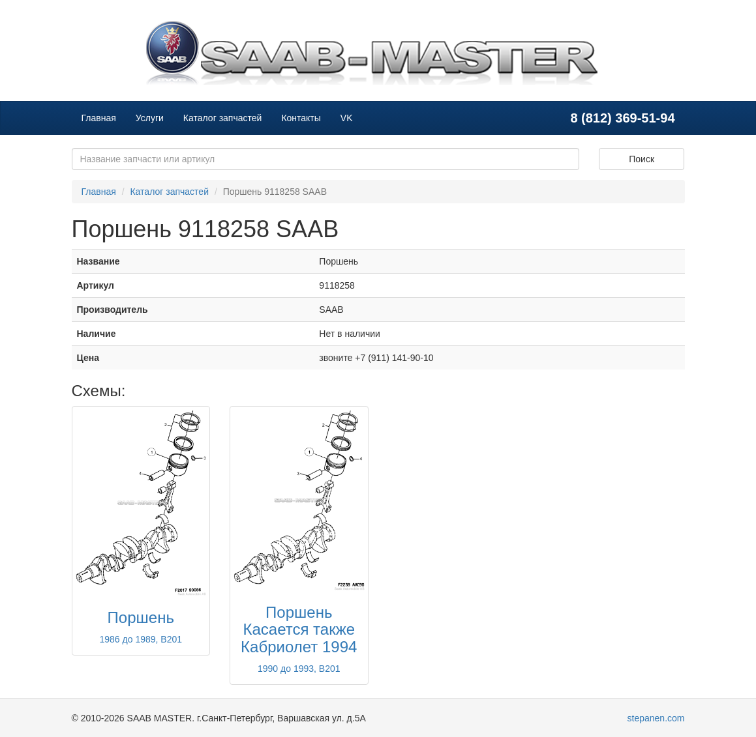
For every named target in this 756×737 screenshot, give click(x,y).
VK (346, 118)
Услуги (150, 118)
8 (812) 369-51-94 (622, 118)
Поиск (641, 159)
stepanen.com (656, 718)
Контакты (300, 118)
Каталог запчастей (222, 118)
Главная (99, 118)
